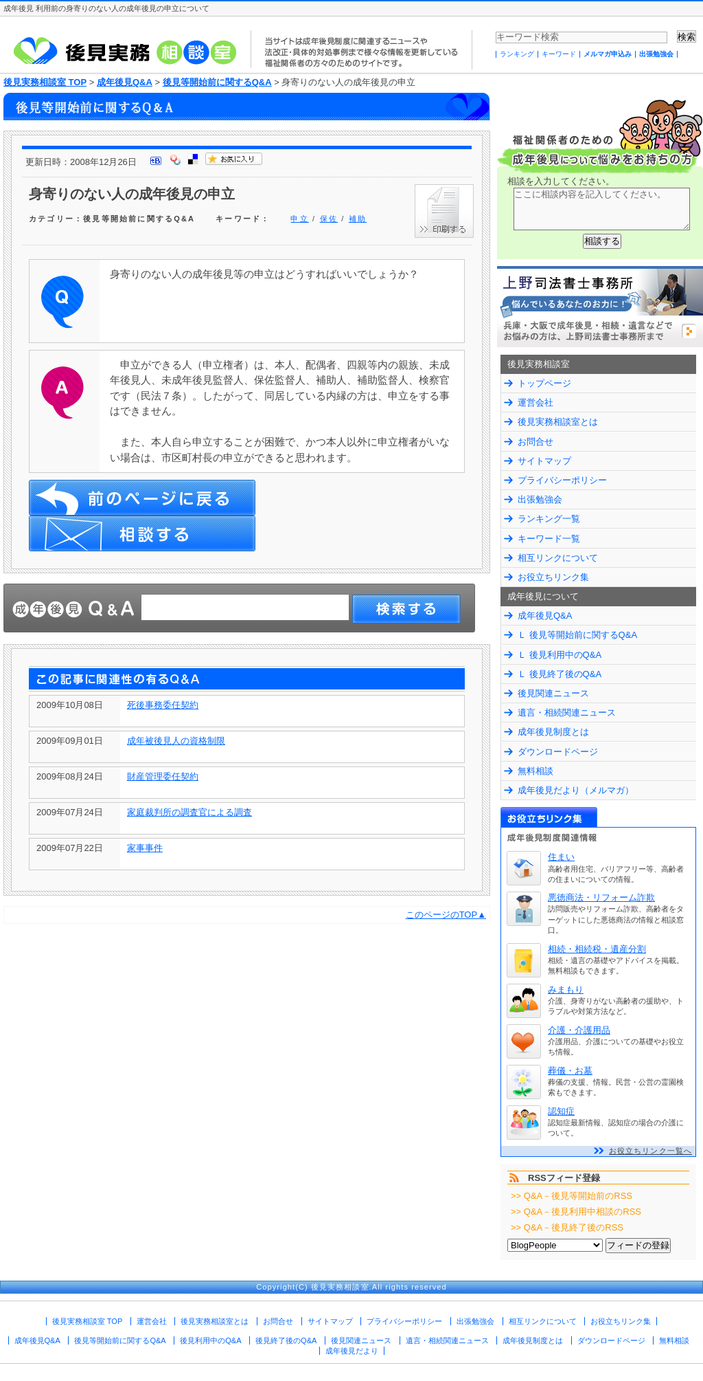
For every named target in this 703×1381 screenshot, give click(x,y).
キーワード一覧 (549, 538)
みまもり (566, 989)
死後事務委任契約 (162, 705)
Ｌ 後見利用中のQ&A (559, 655)
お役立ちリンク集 (553, 577)
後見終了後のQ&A (285, 1340)
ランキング (517, 54)
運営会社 (535, 402)
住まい (561, 857)
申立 (299, 218)
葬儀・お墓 (570, 1070)
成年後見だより (351, 1351)
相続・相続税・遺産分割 (597, 949)
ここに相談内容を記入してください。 (602, 209)
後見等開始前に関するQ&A (217, 82)
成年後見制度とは (553, 732)
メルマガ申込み (608, 54)
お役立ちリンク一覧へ (650, 1151)
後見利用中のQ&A (210, 1340)
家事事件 (145, 848)
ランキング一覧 (549, 518)
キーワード (559, 54)
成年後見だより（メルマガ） (576, 790)
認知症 (561, 1111)
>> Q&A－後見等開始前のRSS (571, 1196)
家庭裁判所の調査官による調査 (189, 812)
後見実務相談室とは (558, 422)
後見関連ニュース (553, 693)
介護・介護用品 (579, 1030)
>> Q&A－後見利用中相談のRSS (576, 1211)
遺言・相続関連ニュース (567, 712)
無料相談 (535, 771)
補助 (358, 218)
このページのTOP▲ (446, 914)
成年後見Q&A (124, 82)
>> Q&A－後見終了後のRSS (567, 1227)
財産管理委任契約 (162, 776)
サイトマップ (544, 461)
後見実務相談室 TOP (45, 82)
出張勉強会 (656, 54)
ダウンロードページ (558, 752)
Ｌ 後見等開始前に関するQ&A (577, 635)
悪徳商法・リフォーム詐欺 (601, 897)
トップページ (544, 383)
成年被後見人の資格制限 (176, 741)
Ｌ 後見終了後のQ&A (559, 674)
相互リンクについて (558, 558)
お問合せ (535, 442)
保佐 (329, 218)
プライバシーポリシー (562, 480)
